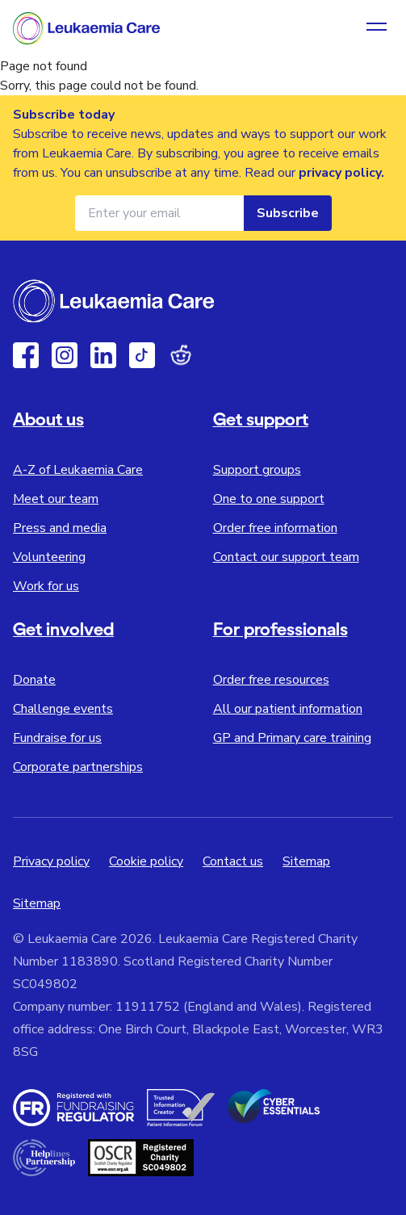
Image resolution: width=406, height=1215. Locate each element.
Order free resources (271, 680)
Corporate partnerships (78, 767)
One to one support (268, 499)
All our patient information (287, 709)
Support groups (257, 470)
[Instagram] (64, 355)
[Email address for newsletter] (159, 213)
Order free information (275, 528)
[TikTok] (142, 355)
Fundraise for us (57, 738)
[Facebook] (26, 355)
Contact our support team (286, 557)
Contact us (233, 861)
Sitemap (306, 861)
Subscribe (288, 213)
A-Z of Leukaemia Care (78, 470)
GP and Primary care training (292, 738)
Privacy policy (51, 861)
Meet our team (55, 499)
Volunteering (49, 557)
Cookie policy (146, 861)
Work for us (46, 586)
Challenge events (63, 709)
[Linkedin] (103, 355)
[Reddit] (181, 355)
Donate (34, 680)
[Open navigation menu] (376, 28)
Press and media (60, 528)
